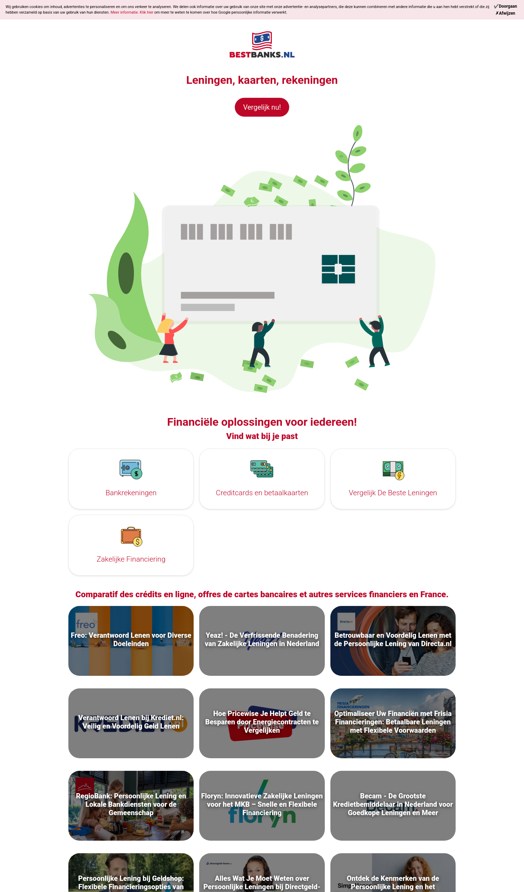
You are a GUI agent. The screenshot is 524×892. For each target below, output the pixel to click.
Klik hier (147, 12)
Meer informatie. (125, 12)
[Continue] (505, 6)
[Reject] (505, 13)
